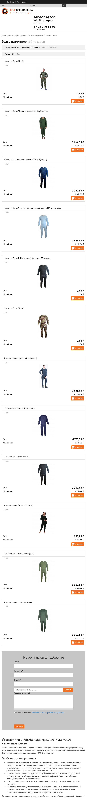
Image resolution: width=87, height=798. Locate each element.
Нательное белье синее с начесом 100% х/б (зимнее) (25, 159)
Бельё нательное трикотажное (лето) (19, 554)
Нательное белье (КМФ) (13, 61)
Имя (16, 662)
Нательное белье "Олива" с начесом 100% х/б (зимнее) (26, 111)
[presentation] (32, 719)
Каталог (12, 35)
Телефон (18, 671)
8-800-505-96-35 (44, 17)
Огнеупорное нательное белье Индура (19, 408)
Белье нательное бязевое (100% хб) (18, 505)
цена (44, 47)
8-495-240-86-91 (44, 27)
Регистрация (22, 2)
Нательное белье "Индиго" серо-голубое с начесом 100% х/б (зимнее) (32, 208)
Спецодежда (21, 35)
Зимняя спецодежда (35, 35)
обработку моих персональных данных (48, 712)
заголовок (53, 47)
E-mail (17, 680)
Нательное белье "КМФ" (13, 308)
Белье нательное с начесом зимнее (18, 602)
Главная (4, 35)
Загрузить (68, 690)
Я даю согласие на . (39, 712)
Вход (12, 2)
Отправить (19, 726)
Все (18, 54)
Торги (32, 5)
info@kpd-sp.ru (43, 20)
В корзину (79, 101)
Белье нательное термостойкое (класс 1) (20, 358)
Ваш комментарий (22, 693)
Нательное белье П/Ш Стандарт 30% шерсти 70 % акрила (27, 258)
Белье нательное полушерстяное (17, 457)
